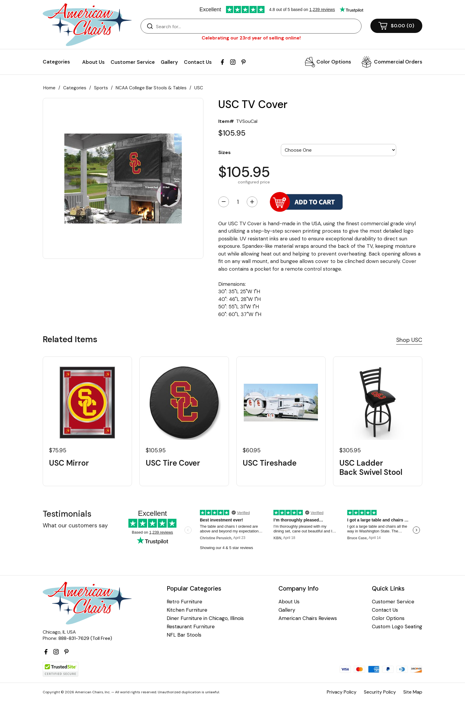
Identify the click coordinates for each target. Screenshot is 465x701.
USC (198, 88)
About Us (93, 62)
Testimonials (67, 513)
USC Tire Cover (173, 463)
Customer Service (133, 62)
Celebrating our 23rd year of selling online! (251, 38)
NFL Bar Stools (184, 634)
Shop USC (409, 340)
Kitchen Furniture (187, 610)
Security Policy (380, 692)
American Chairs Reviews (307, 618)
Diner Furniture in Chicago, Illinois (205, 618)
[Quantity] (238, 201)
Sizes (224, 152)
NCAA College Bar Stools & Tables (151, 88)
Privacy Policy (341, 692)
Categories (74, 88)
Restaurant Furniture (191, 626)
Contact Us (198, 62)
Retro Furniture (184, 601)
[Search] (257, 26)
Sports (101, 88)
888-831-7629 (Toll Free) (85, 638)
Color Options (333, 61)
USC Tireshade (270, 463)
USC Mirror (69, 463)
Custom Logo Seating (397, 626)
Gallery (169, 62)
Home (49, 88)
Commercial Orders (398, 61)
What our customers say (75, 525)
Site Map (412, 692)
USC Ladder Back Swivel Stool (370, 468)
